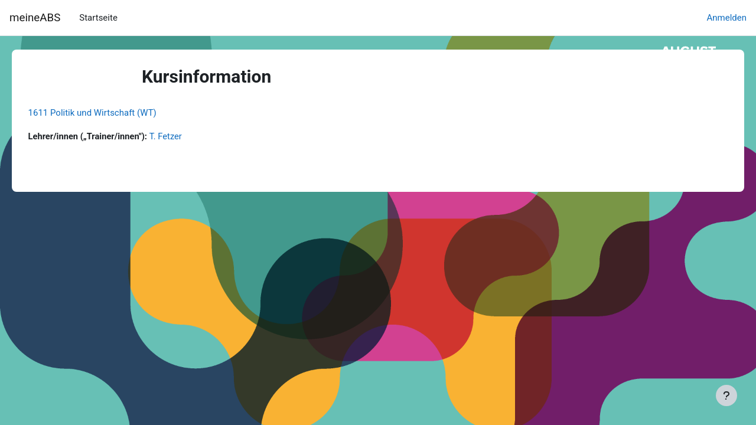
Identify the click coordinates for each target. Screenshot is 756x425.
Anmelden (726, 17)
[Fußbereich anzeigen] (726, 395)
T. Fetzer (185, 136)
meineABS (34, 17)
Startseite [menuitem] (98, 17)
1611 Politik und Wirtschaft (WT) (109, 112)
